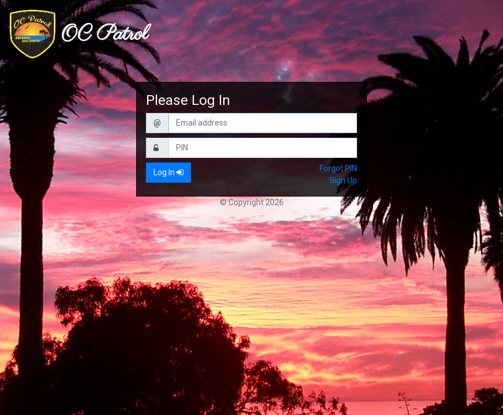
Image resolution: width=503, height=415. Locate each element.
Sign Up (343, 180)
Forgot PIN (338, 168)
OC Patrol (104, 34)
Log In (168, 172)
